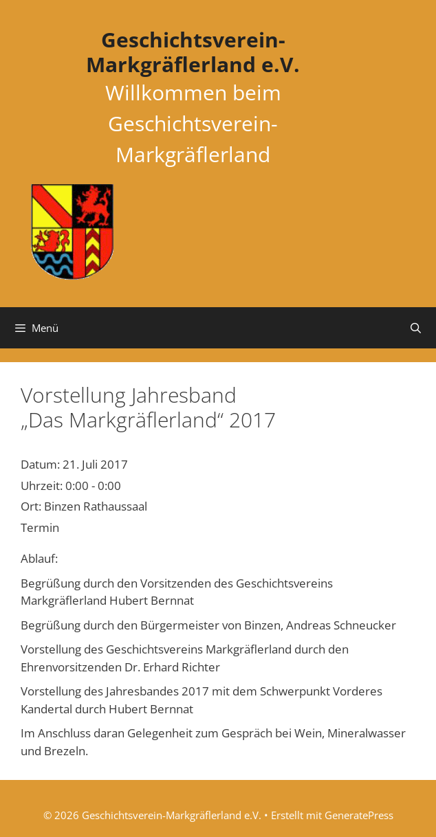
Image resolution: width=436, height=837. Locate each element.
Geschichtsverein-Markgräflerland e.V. (193, 51)
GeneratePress (359, 815)
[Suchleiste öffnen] (415, 327)
